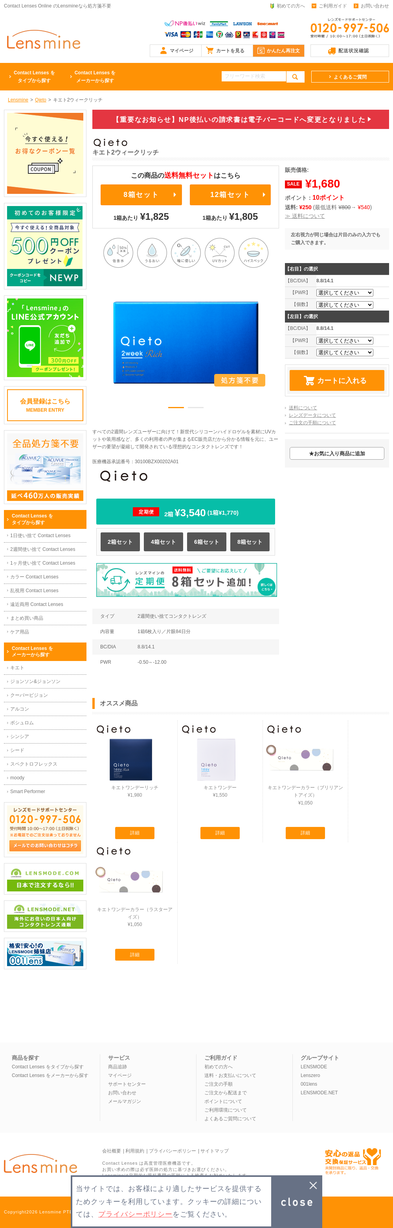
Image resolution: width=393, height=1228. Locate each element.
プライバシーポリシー (172, 1151)
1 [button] (176, 409)
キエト (17, 667)
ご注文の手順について (312, 422)
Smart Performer (27, 791)
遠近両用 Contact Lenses (36, 604)
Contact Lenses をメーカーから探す (50, 1075)
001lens (309, 1084)
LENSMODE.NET (319, 1092)
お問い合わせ (375, 6)
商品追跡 (117, 1067)
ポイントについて (223, 1101)
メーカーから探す (95, 76)
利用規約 (134, 1151)
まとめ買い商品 (26, 618)
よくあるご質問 (350, 77)
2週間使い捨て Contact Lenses (42, 549)
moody (17, 778)
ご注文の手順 (218, 1084)
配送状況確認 (353, 50)
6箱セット (206, 542)
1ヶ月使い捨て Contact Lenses (42, 563)
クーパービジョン (29, 695)
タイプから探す (34, 76)
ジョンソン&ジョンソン (35, 681)
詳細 (135, 833)
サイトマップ (214, 1151)
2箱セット (120, 542)
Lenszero (310, 1075)
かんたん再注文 (283, 50)
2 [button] (196, 409)
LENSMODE (314, 1067)
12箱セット (230, 195)
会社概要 (111, 1151)
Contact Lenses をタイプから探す (48, 1067)
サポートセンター (127, 1084)
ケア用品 (19, 632)
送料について (303, 408)
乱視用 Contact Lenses (34, 590)
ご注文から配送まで (225, 1092)
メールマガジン (124, 1101)
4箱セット (163, 542)
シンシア (19, 736)
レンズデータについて (312, 415)
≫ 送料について (305, 216)
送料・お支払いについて (230, 1075)
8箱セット (141, 195)
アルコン (19, 709)
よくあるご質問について (230, 1118)
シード (17, 750)
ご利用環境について (225, 1110)
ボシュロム (22, 722)
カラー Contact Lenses (34, 577)
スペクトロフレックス (33, 764)
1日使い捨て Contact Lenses (40, 535)
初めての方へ (291, 6)
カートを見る (230, 50)
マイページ (181, 50)
